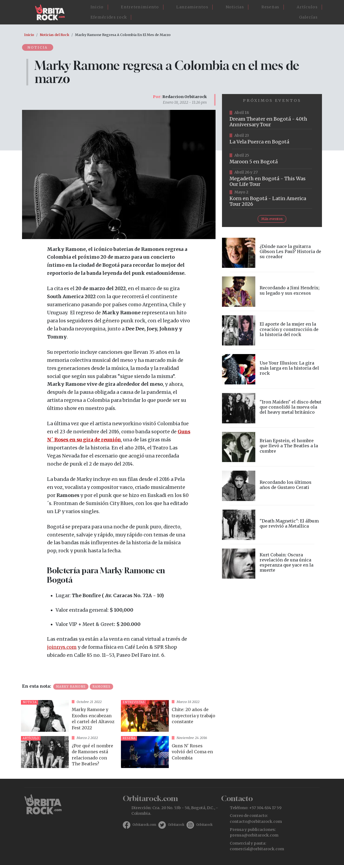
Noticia (37, 47)
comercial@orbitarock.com (257, 848)
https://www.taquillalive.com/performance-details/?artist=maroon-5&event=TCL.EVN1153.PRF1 (272, 159)
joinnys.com (62, 647)
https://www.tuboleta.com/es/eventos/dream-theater (272, 119)
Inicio (97, 7)
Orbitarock (176, 825)
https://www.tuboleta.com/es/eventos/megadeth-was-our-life (272, 179)
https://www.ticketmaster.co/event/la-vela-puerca (272, 139)
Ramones (101, 687)
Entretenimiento (140, 7)
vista (69, 716)
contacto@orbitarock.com (256, 821)
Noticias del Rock (54, 35)
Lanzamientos (192, 7)
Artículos (307, 7)
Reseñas (270, 7)
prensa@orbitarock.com (254, 835)
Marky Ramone (71, 687)
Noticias (235, 7)
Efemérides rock (109, 17)
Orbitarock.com (144, 825)
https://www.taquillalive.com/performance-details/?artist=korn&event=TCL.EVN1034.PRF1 (272, 199)
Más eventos (272, 219)
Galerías (308, 17)
